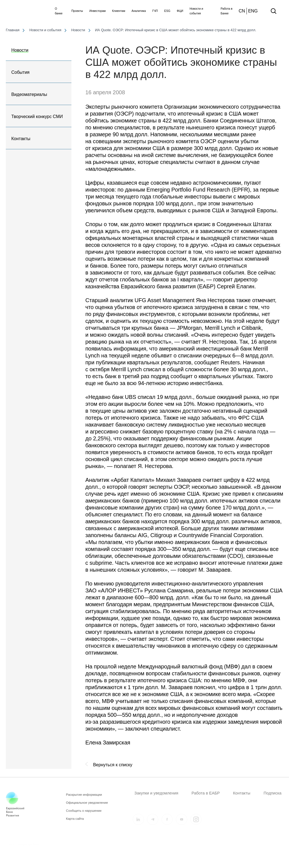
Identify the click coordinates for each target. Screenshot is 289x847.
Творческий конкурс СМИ (37, 116)
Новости (19, 50)
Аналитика (139, 10)
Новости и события (196, 11)
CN (242, 11)
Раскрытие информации (84, 798)
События (20, 72)
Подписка (273, 793)
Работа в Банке (226, 11)
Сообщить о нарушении (83, 814)
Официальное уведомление (87, 806)
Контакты (20, 138)
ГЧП (155, 10)
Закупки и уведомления (156, 793)
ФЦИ (180, 10)
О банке (59, 11)
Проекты (77, 10)
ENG (253, 11)
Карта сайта (75, 822)
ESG (167, 10)
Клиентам (118, 10)
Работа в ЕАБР (205, 793)
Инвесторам (97, 10)
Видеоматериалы (29, 94)
